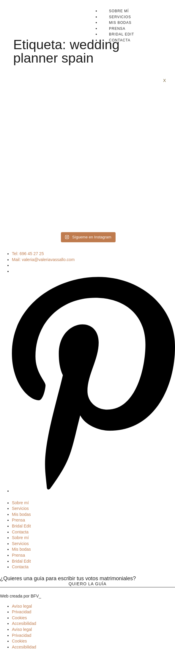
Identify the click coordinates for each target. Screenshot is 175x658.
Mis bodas (120, 23)
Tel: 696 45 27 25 (28, 253)
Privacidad (21, 611)
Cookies (19, 617)
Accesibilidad (24, 623)
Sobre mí (119, 11)
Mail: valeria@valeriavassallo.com (43, 259)
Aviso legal (22, 606)
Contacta (119, 40)
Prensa (117, 29)
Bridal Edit (121, 34)
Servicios (120, 17)
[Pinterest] (93, 490)
